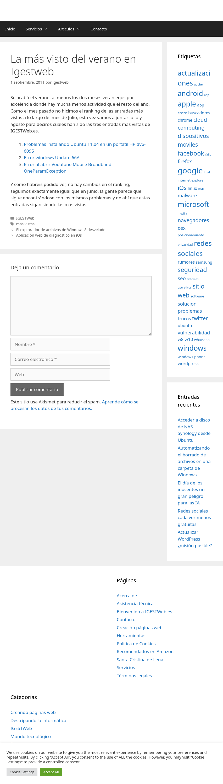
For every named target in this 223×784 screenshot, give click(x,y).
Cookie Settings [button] (22, 772)
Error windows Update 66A (52, 157)
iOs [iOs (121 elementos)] (182, 188)
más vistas (25, 223)
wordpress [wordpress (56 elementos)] (188, 363)
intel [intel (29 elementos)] (207, 172)
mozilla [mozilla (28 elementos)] (182, 213)
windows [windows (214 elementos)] (192, 348)
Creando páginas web (33, 712)
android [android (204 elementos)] (190, 93)
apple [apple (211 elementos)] (187, 104)
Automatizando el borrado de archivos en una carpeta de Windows (194, 461)
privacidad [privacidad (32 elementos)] (185, 244)
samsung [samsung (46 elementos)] (204, 262)
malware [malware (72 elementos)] (187, 195)
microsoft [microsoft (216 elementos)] (193, 204)
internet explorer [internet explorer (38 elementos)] (191, 180)
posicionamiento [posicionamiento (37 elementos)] (191, 235)
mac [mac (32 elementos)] (201, 188)
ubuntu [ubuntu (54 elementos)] (185, 325)
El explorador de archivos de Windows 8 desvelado (60, 229)
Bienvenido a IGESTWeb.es (144, 612)
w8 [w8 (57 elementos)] (180, 339)
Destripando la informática (38, 720)
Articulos (71, 29)
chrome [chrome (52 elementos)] (185, 120)
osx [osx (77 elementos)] (182, 228)
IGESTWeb (25, 218)
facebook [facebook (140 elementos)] (191, 153)
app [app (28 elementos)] (206, 95)
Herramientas (131, 635)
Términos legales (134, 676)
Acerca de (127, 596)
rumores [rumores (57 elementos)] (186, 262)
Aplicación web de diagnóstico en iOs (49, 235)
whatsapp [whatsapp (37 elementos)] (202, 339)
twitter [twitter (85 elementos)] (200, 318)
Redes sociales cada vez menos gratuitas (194, 517)
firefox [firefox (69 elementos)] (185, 161)
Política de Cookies (136, 644)
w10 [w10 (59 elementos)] (189, 339)
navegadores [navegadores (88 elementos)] (193, 220)
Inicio (10, 28)
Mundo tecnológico (30, 736)
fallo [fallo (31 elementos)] (208, 154)
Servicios (39, 29)
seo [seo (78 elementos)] (182, 278)
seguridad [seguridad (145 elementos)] (192, 269)
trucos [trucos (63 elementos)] (184, 319)
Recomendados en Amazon (145, 651)
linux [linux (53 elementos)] (192, 188)
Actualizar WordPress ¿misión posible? (195, 538)
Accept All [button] (51, 772)
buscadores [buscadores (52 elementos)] (199, 113)
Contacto (99, 28)
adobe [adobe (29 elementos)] (198, 84)
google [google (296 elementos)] (190, 170)
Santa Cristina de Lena (140, 660)
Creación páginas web (140, 628)
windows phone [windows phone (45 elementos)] (191, 356)
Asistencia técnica (135, 603)
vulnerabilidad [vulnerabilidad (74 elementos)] (194, 332)
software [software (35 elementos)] (197, 296)
